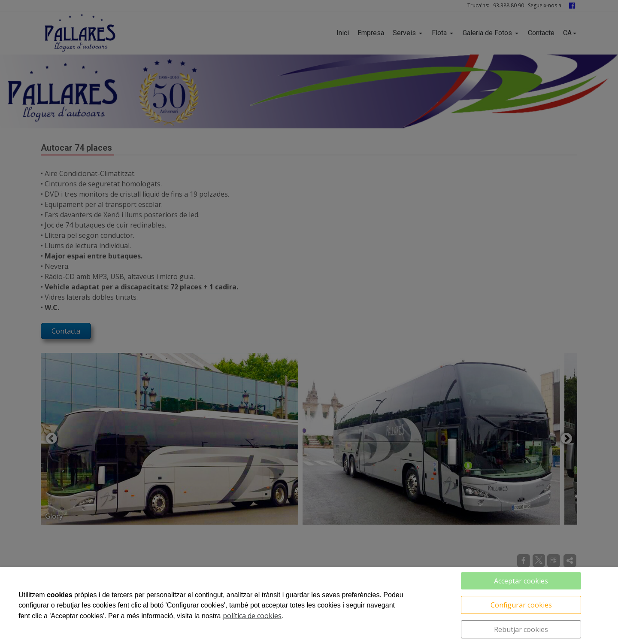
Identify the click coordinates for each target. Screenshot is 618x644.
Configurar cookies (521, 605)
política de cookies (252, 615)
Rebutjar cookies (521, 629)
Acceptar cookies (521, 581)
